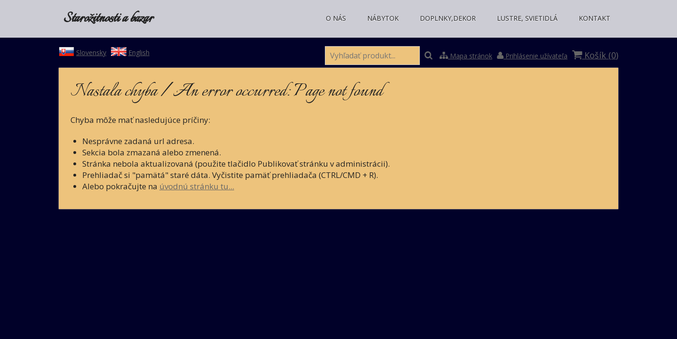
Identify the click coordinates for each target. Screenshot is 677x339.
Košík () (595, 55)
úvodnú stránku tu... (196, 186)
